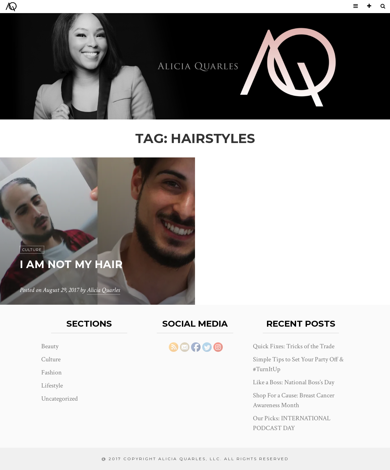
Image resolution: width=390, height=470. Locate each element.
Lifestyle (52, 385)
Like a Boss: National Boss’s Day (293, 382)
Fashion (51, 372)
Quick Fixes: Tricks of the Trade (293, 346)
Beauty (50, 346)
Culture (32, 249)
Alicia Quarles (103, 290)
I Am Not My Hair (71, 264)
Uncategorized (59, 398)
